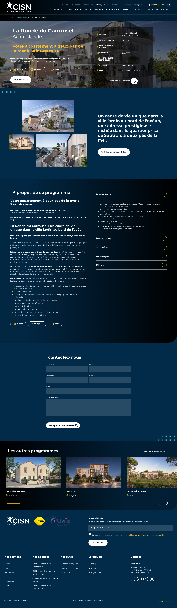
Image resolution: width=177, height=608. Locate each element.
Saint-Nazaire (30, 36)
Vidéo (55, 70)
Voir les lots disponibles (113, 152)
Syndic (125, 9)
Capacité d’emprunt (69, 564)
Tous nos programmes (153, 450)
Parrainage (126, 5)
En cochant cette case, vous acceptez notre (127, 534)
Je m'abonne (98, 542)
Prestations (103, 238)
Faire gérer (112, 9)
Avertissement (99, 599)
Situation (102, 247)
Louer (69, 9)
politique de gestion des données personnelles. (146, 535)
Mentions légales (85, 599)
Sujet (48, 386)
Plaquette (37, 69)
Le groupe (64, 5)
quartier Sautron (53, 252)
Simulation (115, 5)
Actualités (149, 9)
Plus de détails (21, 80)
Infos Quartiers (102, 5)
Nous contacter (163, 9)
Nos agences (88, 5)
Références (75, 5)
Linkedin (141, 578)
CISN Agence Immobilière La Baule (45, 578)
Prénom (50, 365)
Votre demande (52, 397)
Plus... (100, 265)
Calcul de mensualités (70, 567)
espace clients (158, 5)
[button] (166, 503)
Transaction (96, 9)
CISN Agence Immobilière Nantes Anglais (43, 572)
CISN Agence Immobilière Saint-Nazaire (43, 585)
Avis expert (103, 256)
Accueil (11, 17)
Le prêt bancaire (67, 571)
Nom (92, 365)
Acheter (58, 9)
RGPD (75, 599)
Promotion (81, 9)
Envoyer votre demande (61, 425)
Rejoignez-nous (140, 5)
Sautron (67, 235)
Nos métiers (136, 9)
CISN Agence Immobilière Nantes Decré (43, 565)
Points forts (103, 194)
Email (92, 376)
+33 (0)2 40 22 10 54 (141, 572)
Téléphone (50, 376)
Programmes (22, 17)
